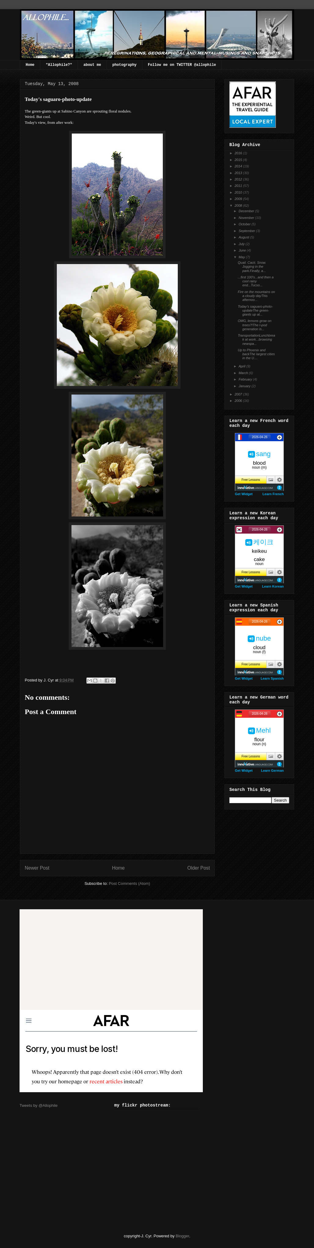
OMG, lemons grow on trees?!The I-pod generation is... (254, 325)
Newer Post (37, 868)
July (242, 244)
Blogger (182, 1236)
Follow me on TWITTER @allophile (182, 65)
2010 (239, 192)
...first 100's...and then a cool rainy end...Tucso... (255, 281)
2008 (239, 205)
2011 (239, 186)
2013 (239, 173)
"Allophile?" (59, 65)
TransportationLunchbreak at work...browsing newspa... (256, 339)
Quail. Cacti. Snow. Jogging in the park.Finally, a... (252, 266)
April (242, 366)
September (247, 231)
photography (124, 65)
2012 (239, 179)
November (247, 218)
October (245, 224)
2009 (239, 199)
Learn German (272, 770)
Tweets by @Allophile (38, 1105)
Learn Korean (273, 586)
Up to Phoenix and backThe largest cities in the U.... (256, 354)
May (242, 257)
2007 (239, 394)
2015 (239, 160)
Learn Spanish (272, 678)
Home (30, 65)
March (244, 373)
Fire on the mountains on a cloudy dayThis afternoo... (256, 296)
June (243, 250)
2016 (239, 153)
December (247, 211)
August (244, 237)
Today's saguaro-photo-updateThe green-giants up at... (255, 310)
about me (92, 65)
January (245, 386)
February (246, 379)
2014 (239, 166)
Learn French (273, 494)
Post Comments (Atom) (129, 883)
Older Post (198, 868)
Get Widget (244, 494)
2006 (239, 400)
